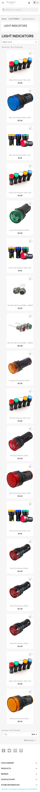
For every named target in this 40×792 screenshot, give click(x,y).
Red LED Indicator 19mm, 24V (20, 418)
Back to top (30, 740)
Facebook (3, 750)
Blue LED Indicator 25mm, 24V (20, 155)
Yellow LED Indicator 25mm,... (20, 719)
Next (35, 734)
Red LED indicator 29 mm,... (20, 568)
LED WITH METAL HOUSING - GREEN (20, 305)
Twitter (9, 750)
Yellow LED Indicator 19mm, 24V (20, 681)
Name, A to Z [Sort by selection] (20, 42)
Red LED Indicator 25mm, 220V (20, 493)
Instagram (21, 750)
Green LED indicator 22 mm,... (20, 230)
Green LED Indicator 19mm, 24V (20, 193)
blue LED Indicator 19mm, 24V (20, 80)
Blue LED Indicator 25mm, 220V (20, 118)
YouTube (15, 750)
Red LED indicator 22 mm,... (20, 456)
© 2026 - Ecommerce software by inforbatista (19, 789)
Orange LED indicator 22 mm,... (20, 380)
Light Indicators (15, 26)
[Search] (20, 10)
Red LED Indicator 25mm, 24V (20, 531)
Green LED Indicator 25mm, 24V (20, 268)
